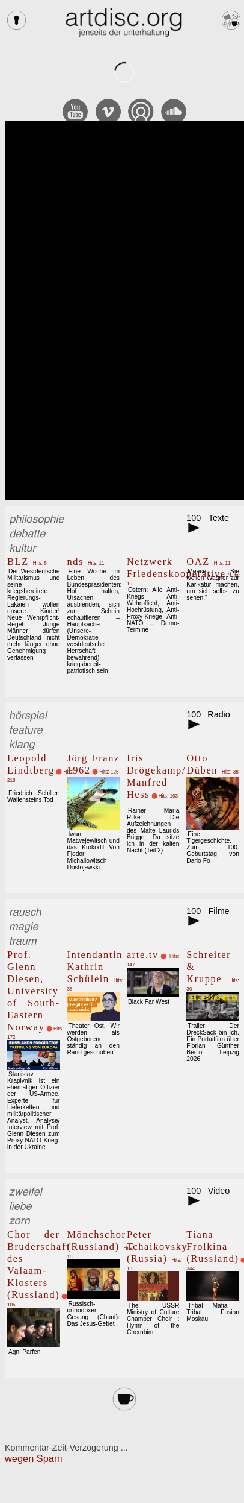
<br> (124, 310)
